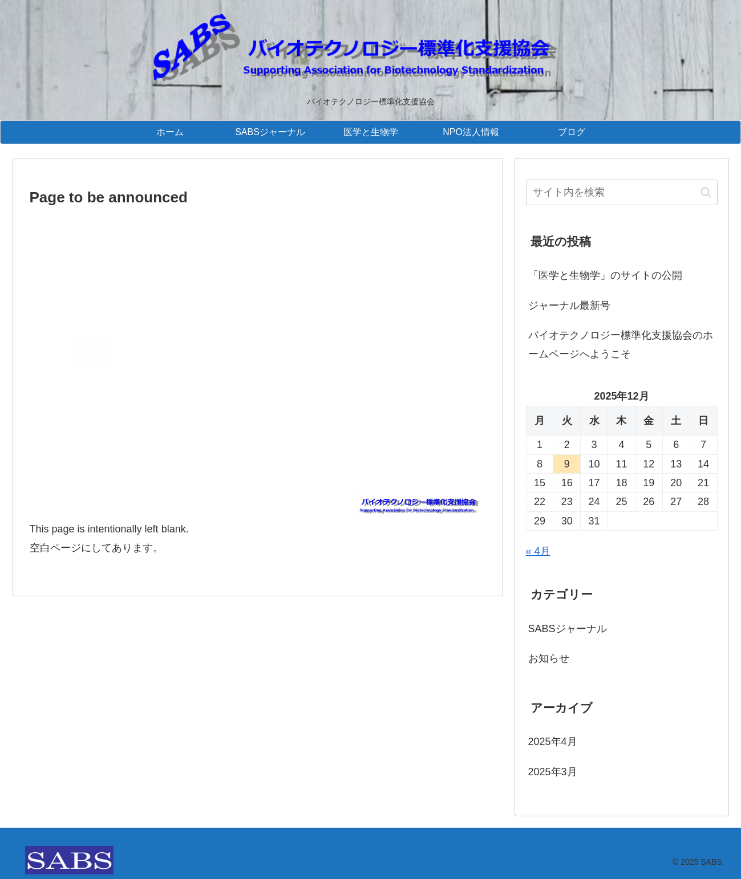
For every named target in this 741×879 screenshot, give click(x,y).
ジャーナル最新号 (569, 305)
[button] (706, 192)
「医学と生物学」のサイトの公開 (605, 275)
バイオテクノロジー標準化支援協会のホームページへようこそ (620, 344)
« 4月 (538, 551)
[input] (622, 192)
